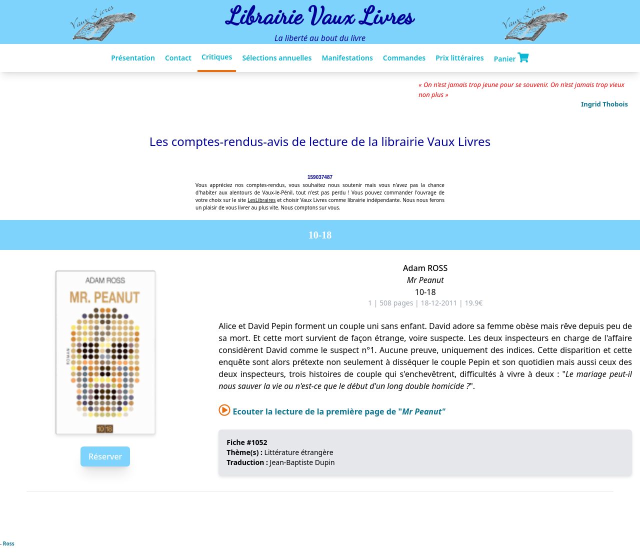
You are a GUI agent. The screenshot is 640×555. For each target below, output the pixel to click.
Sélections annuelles (277, 57)
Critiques (217, 57)
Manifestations (347, 57)
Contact (178, 57)
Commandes (404, 57)
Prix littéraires (460, 57)
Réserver (105, 456)
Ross (8, 543)
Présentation (133, 57)
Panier (511, 58)
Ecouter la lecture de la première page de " (331, 411)
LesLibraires (262, 200)
